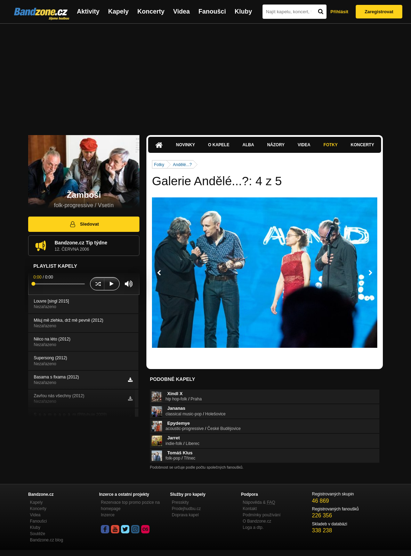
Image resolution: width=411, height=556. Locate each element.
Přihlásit (339, 11)
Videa (181, 11)
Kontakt (250, 508)
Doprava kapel (185, 514)
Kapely (118, 11)
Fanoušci (212, 11)
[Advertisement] (205, 76)
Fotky (330, 144)
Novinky (185, 144)
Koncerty (150, 11)
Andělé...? (182, 164)
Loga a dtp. (253, 527)
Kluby (243, 11)
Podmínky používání (262, 514)
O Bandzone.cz (257, 521)
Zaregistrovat (379, 11)
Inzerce (107, 514)
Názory (275, 144)
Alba (248, 144)
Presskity (180, 502)
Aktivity (88, 11)
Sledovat (84, 224)
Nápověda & (259, 502)
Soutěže (37, 533)
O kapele (218, 144)
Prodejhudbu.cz (186, 508)
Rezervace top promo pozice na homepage (130, 505)
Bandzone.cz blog (46, 540)
